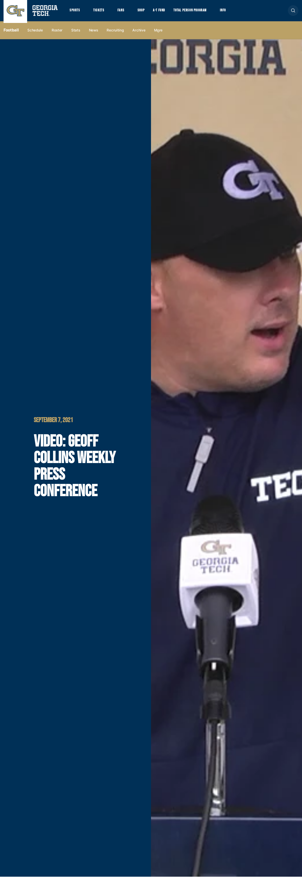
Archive (138, 33)
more (158, 33)
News (93, 33)
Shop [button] (146, 12)
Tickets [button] (101, 12)
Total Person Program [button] (200, 12)
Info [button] (236, 12)
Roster (57, 33)
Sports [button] (75, 12)
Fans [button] (125, 12)
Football (11, 33)
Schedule (35, 33)
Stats (75, 33)
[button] (293, 12)
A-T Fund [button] (166, 12)
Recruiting (115, 33)
